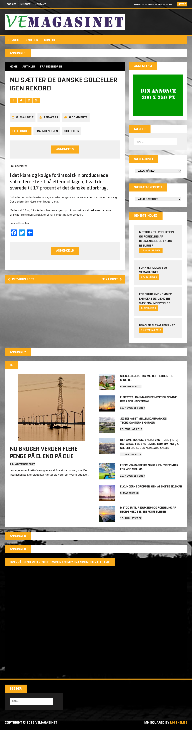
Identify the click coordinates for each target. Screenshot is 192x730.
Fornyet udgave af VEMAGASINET (154, 4)
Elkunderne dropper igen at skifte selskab (151, 486)
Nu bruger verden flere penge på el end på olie (44, 454)
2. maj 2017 (25, 120)
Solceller (72, 133)
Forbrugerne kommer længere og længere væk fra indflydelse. (155, 299)
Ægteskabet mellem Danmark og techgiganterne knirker (143, 421)
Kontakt (40, 4)
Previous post (22, 282)
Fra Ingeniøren (47, 133)
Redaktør (51, 120)
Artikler (29, 67)
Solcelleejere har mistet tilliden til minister (146, 379)
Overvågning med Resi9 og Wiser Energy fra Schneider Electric (60, 562)
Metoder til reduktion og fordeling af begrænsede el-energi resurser (148, 509)
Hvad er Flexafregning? (157, 327)
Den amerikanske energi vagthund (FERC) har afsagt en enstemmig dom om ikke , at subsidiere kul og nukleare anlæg (150, 444)
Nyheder (25, 4)
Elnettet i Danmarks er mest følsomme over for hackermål (148, 400)
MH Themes (178, 722)
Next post (111, 282)
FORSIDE (11, 4)
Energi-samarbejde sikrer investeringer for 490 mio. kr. (149, 467)
